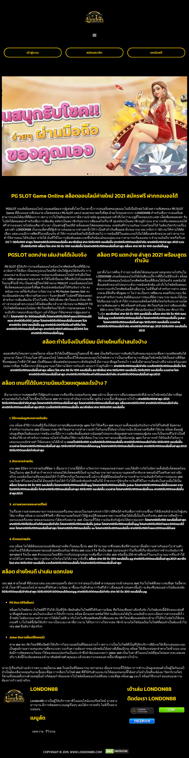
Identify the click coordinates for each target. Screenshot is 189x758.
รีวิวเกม (51, 731)
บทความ (38, 731)
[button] (94, 35)
